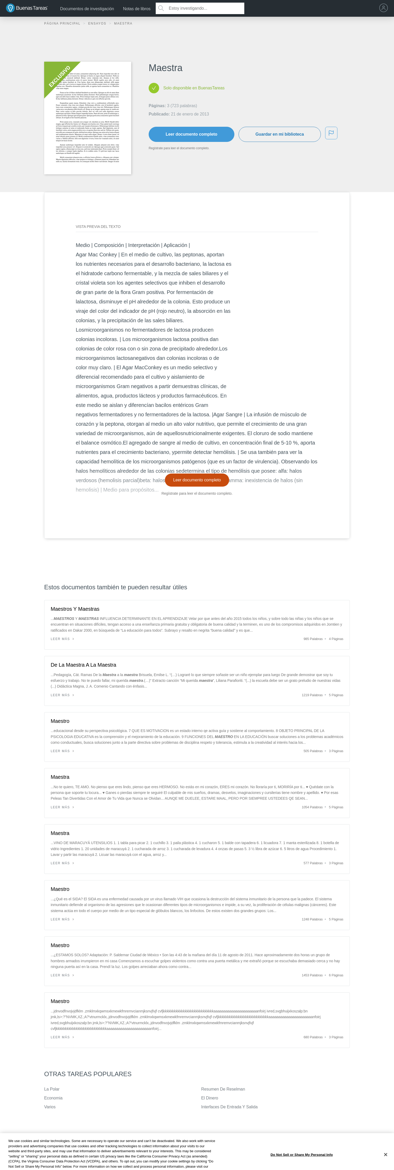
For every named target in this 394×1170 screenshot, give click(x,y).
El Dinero (209, 1098)
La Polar (52, 1089)
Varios (50, 1107)
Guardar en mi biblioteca (280, 134)
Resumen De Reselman (223, 1089)
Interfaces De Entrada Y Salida (229, 1107)
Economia (53, 1098)
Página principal (63, 23)
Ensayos (98, 23)
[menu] (385, 8)
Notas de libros (136, 9)
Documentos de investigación (87, 9)
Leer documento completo (191, 134)
